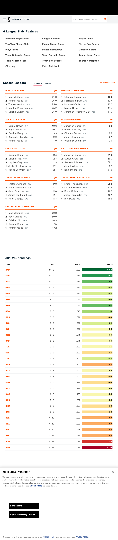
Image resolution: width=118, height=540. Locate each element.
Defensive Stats (87, 49)
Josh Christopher (17, 166)
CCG (8, 382)
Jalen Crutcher (16, 191)
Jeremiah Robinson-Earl (77, 111)
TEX (8, 346)
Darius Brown (15, 126)
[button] (17, 19)
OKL (8, 423)
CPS (8, 412)
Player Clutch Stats (53, 44)
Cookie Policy (36, 488)
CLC (8, 323)
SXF (8, 341)
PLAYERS (37, 83)
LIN (7, 358)
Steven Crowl (71, 158)
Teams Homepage (89, 60)
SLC (8, 275)
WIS (7, 429)
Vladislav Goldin (73, 140)
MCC (8, 394)
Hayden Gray (15, 162)
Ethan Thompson (73, 183)
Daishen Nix (15, 158)
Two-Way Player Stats (17, 44)
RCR (8, 335)
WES (8, 447)
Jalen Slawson (72, 137)
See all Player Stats (107, 82)
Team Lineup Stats (89, 55)
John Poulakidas (17, 187)
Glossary (10, 66)
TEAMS (48, 83)
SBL (8, 352)
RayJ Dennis (15, 129)
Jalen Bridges (15, 198)
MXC (8, 388)
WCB (8, 364)
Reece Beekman (16, 169)
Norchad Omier (72, 104)
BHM (8, 406)
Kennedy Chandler (18, 137)
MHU (8, 376)
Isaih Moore (70, 169)
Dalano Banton (16, 111)
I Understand (16, 508)
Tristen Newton (16, 104)
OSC (8, 317)
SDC (8, 311)
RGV (8, 370)
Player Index (86, 38)
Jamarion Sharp (72, 126)
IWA (7, 329)
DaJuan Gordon (72, 187)
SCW (8, 441)
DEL (8, 417)
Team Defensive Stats (17, 55)
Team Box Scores (52, 60)
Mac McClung (15, 97)
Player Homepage (52, 49)
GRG (8, 293)
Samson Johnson (73, 162)
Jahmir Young (15, 100)
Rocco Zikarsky (72, 129)
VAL (7, 435)
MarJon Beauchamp (19, 108)
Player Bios (11, 49)
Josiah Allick (71, 166)
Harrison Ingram (73, 100)
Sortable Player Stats (17, 38)
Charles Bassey (72, 97)
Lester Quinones (17, 183)
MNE (8, 305)
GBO (8, 287)
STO (8, 299)
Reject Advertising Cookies (22, 517)
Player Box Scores (89, 44)
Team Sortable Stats (53, 55)
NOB (8, 400)
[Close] (113, 474)
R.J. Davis (69, 198)
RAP (8, 270)
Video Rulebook (50, 66)
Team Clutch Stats (15, 60)
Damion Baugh (16, 133)
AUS (8, 281)
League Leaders (51, 38)
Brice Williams (72, 191)
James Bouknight (17, 195)
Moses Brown (71, 108)
